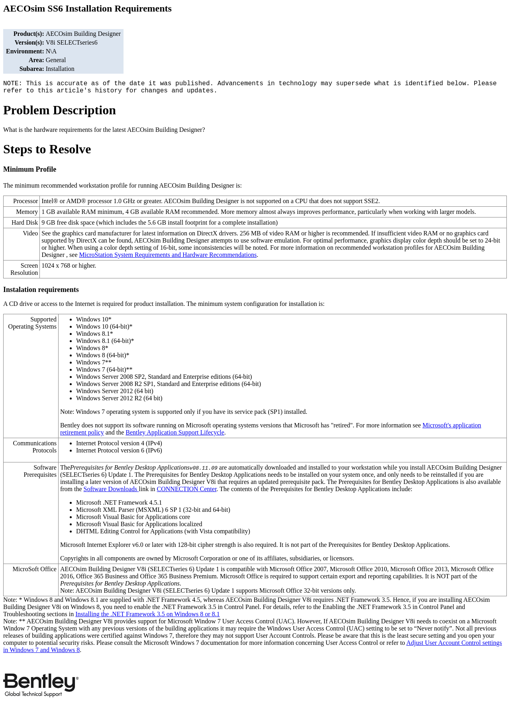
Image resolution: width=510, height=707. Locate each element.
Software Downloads (111, 489)
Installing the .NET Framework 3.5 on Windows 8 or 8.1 (147, 614)
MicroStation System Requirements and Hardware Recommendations (168, 254)
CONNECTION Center (187, 489)
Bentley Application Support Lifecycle (175, 432)
